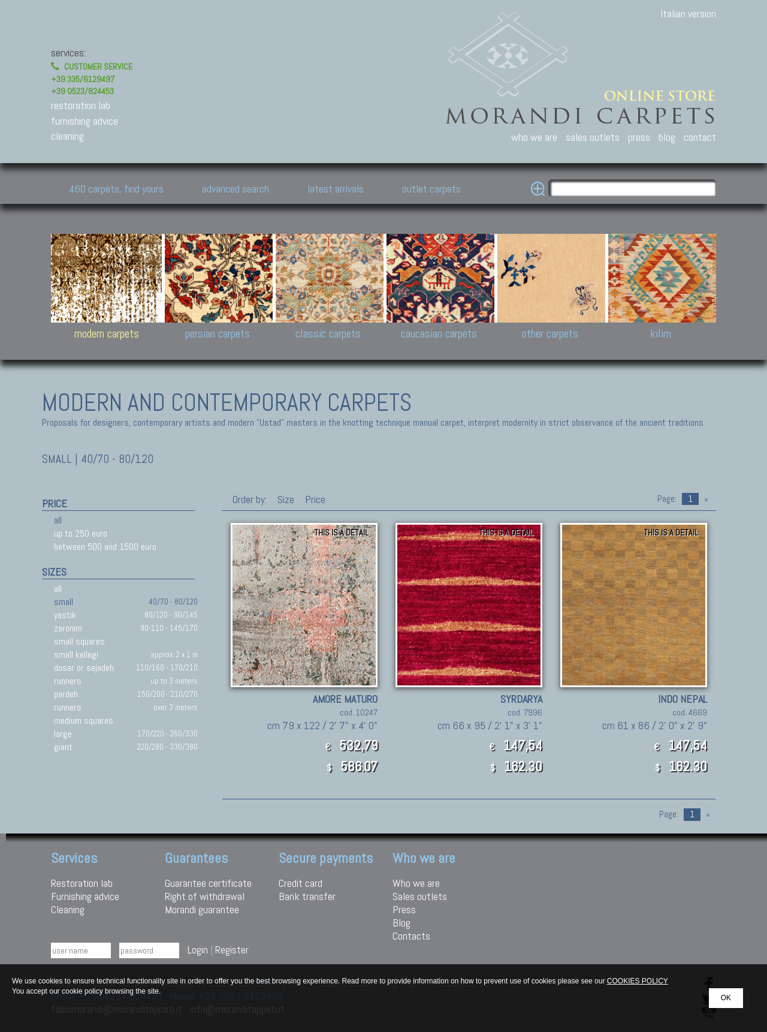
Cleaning (67, 909)
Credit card (300, 883)
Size (286, 499)
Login (198, 949)
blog (667, 137)
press (639, 137)
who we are (534, 137)
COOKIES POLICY (637, 981)
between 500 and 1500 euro (105, 546)
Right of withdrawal (204, 896)
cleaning (67, 136)
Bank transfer (307, 896)
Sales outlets (419, 896)
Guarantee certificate (208, 883)
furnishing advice (84, 121)
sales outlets (593, 137)
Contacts (411, 936)
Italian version (688, 13)
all (58, 520)
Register (232, 949)
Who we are (416, 883)
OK (726, 998)
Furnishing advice (85, 896)
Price (314, 499)
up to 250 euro (80, 533)
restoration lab (80, 105)
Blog (401, 922)
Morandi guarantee (202, 909)
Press (404, 909)
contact (700, 137)
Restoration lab (82, 883)
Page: (667, 499)
